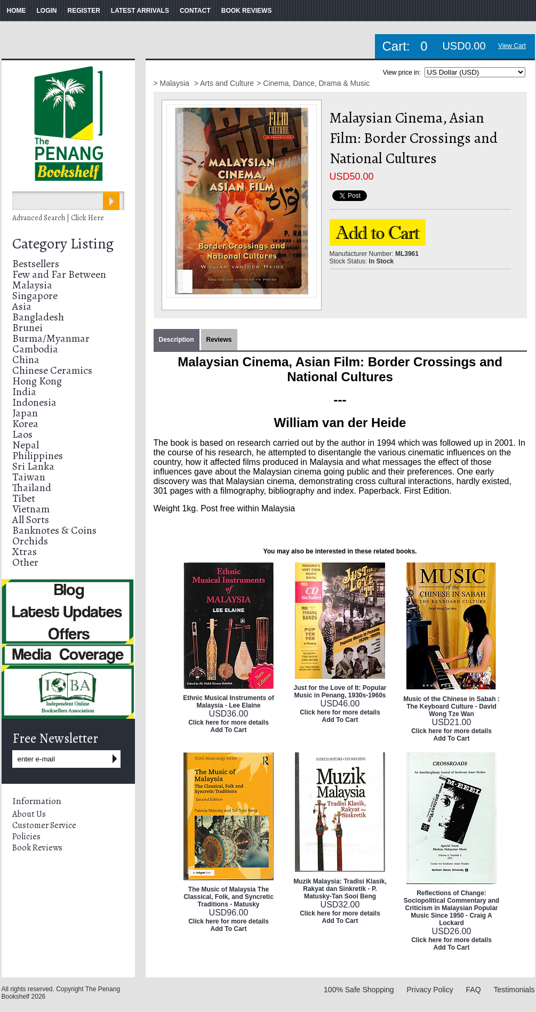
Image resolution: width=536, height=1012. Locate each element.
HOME (16, 10)
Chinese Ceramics (52, 370)
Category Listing (63, 244)
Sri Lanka (33, 466)
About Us (29, 814)
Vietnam (31, 509)
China (25, 359)
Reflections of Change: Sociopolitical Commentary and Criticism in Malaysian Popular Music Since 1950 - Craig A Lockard (451, 908)
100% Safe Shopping (359, 989)
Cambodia (35, 349)
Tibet (23, 498)
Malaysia (32, 285)
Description (176, 339)
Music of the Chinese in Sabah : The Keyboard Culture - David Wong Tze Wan (451, 706)
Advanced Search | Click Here (58, 218)
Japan (25, 413)
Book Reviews (37, 848)
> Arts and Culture (224, 83)
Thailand (31, 487)
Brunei (27, 327)
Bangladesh (38, 317)
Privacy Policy (430, 989)
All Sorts (30, 519)
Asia (21, 306)
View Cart (512, 46)
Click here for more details (228, 722)
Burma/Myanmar (51, 338)
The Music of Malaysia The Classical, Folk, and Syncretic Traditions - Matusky (228, 897)
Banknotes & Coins (54, 530)
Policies (26, 836)
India (24, 391)
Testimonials (513, 989)
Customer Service (44, 825)
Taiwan (28, 477)
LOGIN (47, 10)
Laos (22, 434)
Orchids (30, 541)
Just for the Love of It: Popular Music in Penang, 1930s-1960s (339, 691)
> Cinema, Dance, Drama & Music (313, 83)
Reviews (219, 339)
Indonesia (34, 402)
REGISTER (84, 10)
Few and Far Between (59, 274)
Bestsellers (35, 263)
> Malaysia (172, 83)
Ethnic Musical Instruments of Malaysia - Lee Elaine (228, 701)
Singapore (35, 295)
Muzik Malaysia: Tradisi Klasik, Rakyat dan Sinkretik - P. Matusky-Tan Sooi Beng (340, 889)
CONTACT (195, 10)
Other (25, 562)
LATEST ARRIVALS (140, 10)
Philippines (37, 455)
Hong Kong (37, 381)
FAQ (473, 989)
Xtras (24, 551)
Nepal (25, 445)
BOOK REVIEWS (246, 10)
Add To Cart (229, 730)
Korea (25, 423)
